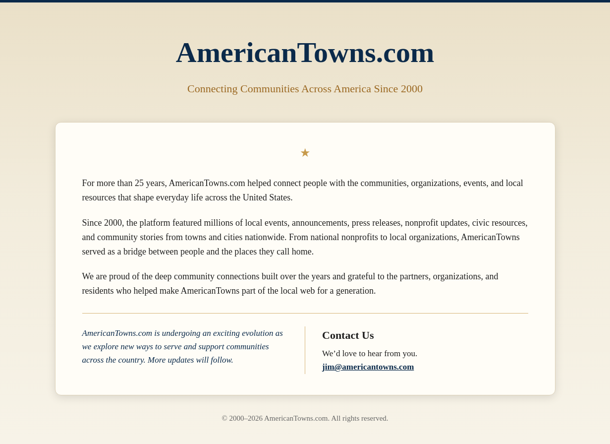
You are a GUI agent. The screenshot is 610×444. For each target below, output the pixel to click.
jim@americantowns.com (368, 367)
